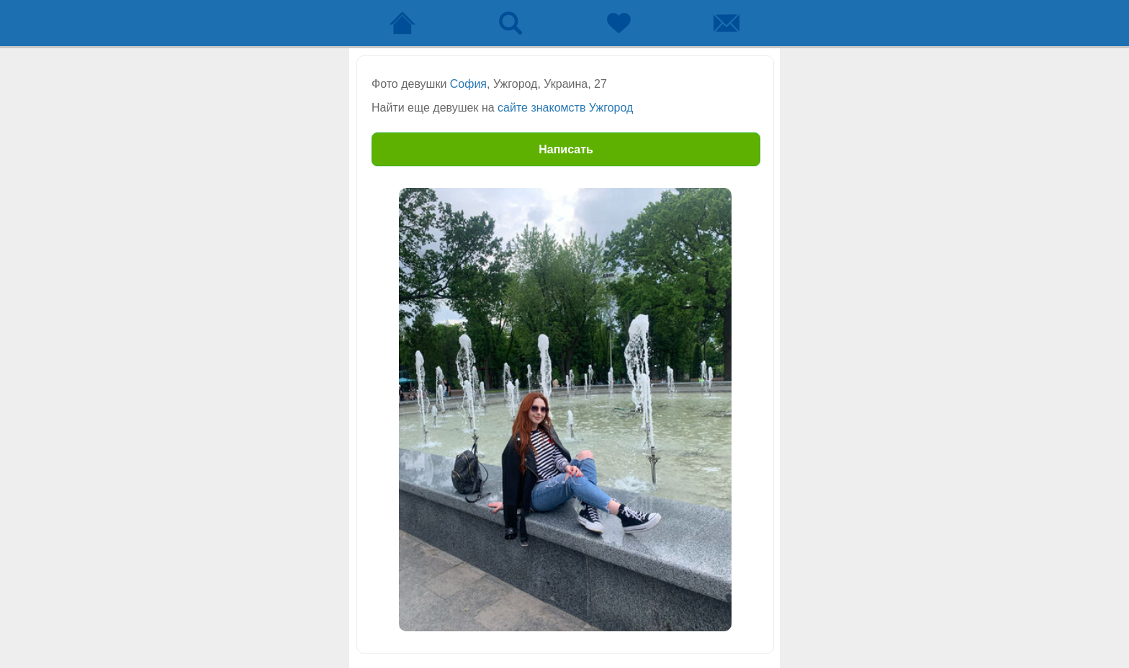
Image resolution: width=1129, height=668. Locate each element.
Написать (566, 149)
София (468, 84)
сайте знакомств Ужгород (565, 107)
